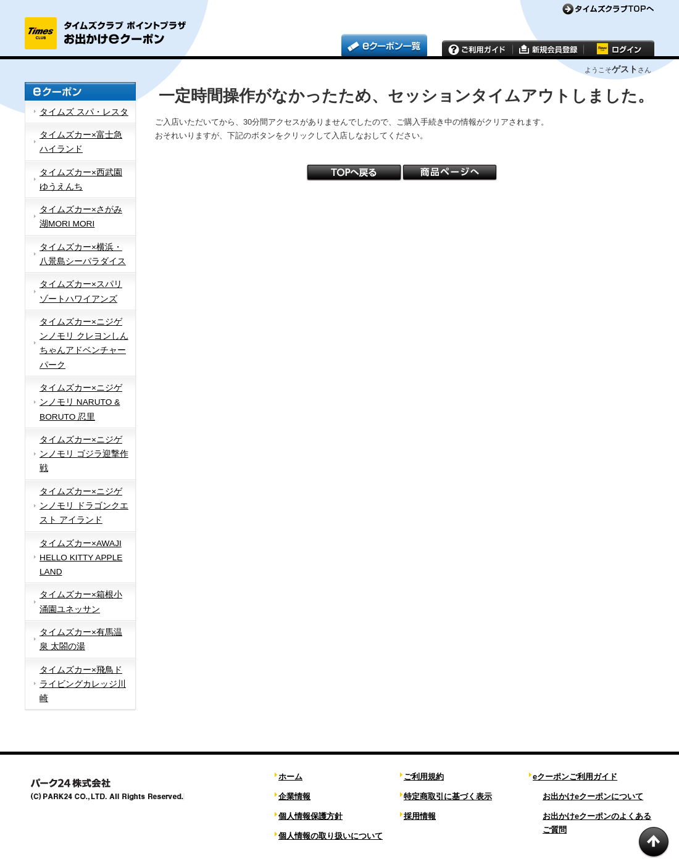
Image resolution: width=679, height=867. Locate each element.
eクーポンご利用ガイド (575, 776)
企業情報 (294, 796)
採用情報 (420, 816)
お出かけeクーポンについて (593, 796)
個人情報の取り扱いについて (330, 835)
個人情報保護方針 (310, 816)
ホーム (290, 776)
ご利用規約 (424, 776)
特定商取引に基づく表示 (448, 796)
